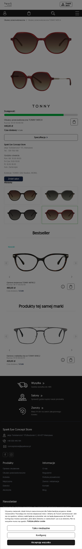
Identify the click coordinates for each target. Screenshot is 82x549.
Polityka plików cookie (36, 521)
